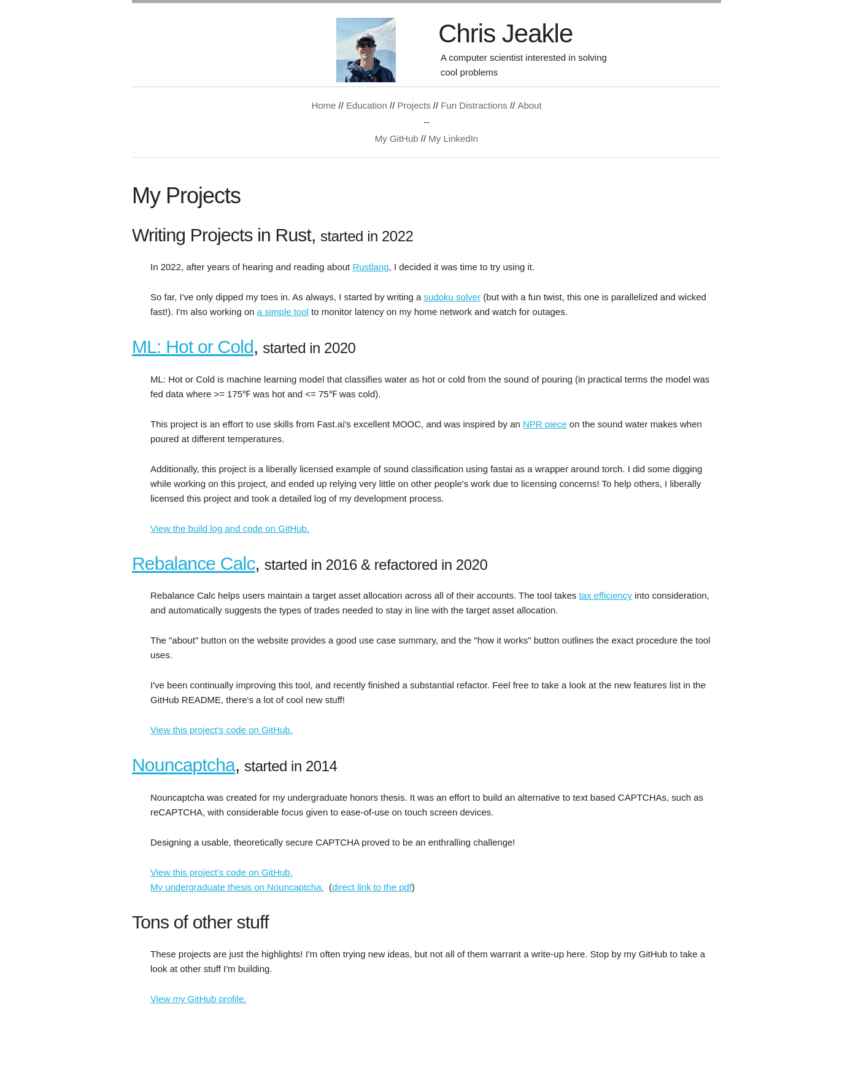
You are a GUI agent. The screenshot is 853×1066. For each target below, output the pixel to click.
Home (323, 105)
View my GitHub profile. (198, 999)
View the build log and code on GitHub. (229, 528)
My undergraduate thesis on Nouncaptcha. (237, 887)
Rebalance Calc (193, 563)
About (529, 105)
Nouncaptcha (183, 765)
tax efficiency (605, 595)
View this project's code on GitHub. (221, 730)
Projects (413, 105)
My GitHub (397, 138)
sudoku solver (452, 297)
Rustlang (370, 267)
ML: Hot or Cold (192, 347)
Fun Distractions (474, 105)
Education (366, 105)
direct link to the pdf (372, 887)
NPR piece (545, 424)
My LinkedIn (453, 138)
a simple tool (283, 311)
